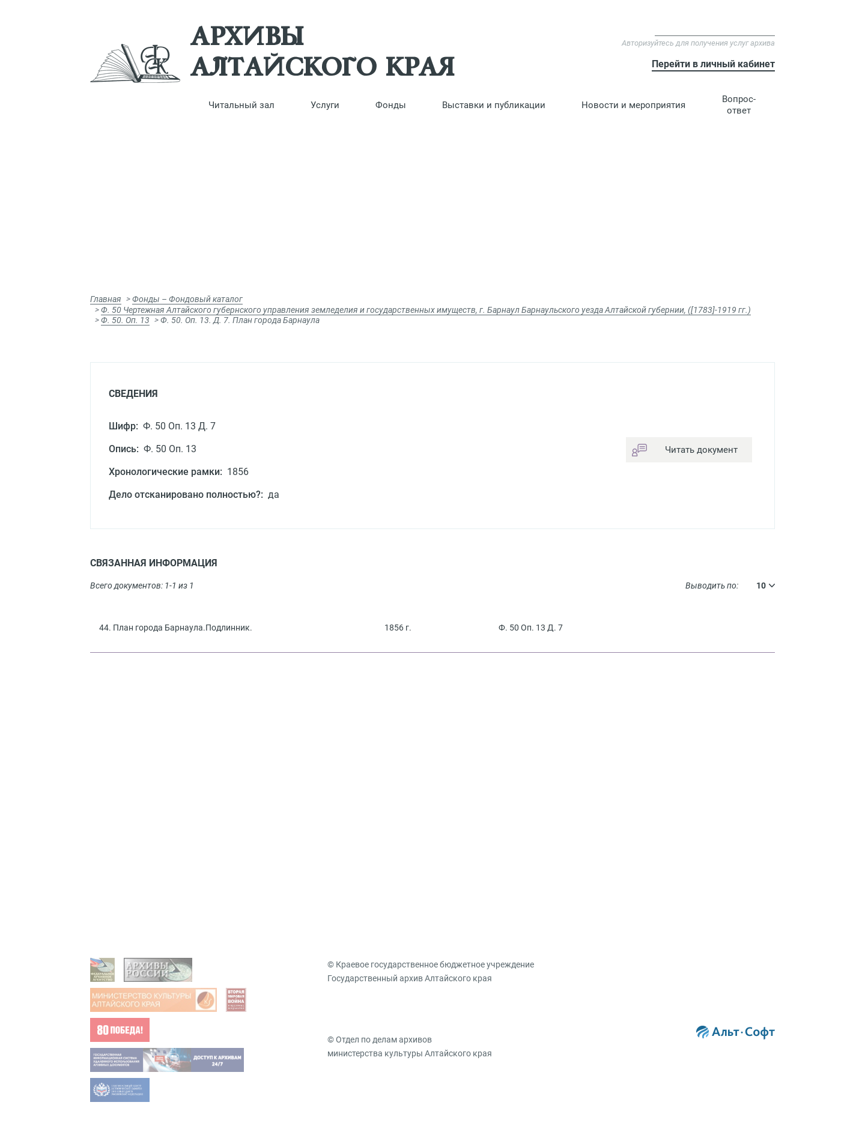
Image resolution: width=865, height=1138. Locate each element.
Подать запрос (311, 802)
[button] (241, 105)
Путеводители (481, 796)
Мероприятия (652, 870)
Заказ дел (301, 821)
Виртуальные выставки (671, 746)
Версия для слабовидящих (715, 29)
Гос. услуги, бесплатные (329, 765)
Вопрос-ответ (739, 105)
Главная (105, 299)
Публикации (649, 783)
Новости (641, 851)
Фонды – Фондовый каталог (187, 299)
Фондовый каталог (491, 746)
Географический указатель (507, 815)
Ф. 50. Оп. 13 (125, 320)
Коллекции (646, 802)
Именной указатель (492, 833)
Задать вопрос (140, 746)
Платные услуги (313, 783)
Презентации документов (675, 765)
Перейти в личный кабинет (713, 64)
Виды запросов (312, 746)
